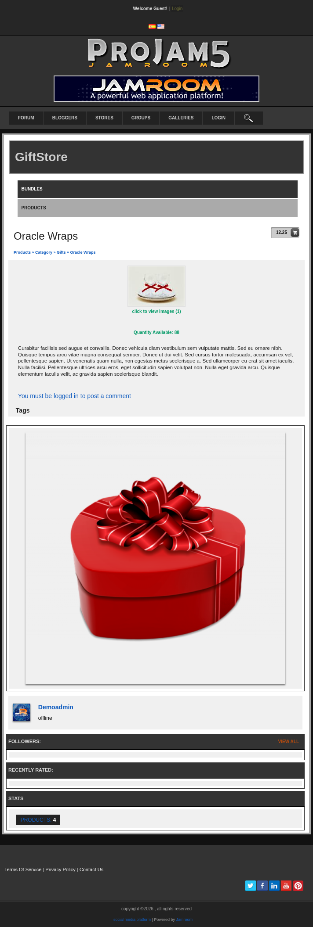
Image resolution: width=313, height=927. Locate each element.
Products (22, 252)
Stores (104, 117)
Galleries (180, 117)
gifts (61, 252)
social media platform (132, 919)
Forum (26, 117)
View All (288, 741)
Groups (140, 117)
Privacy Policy (60, 869)
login (218, 117)
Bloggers (64, 117)
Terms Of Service (22, 869)
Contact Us (91, 869)
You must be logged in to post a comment (74, 395)
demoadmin (55, 707)
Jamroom (184, 919)
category (43, 252)
